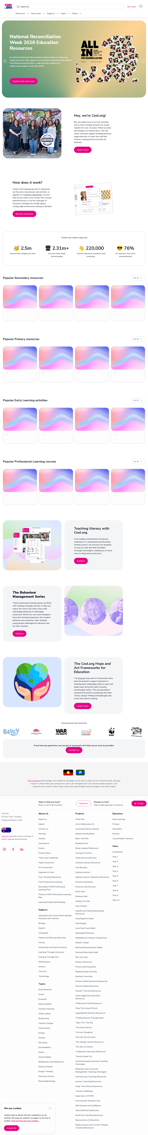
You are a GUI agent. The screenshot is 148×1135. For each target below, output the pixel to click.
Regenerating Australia (86, 971)
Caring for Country (83, 853)
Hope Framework (46, 862)
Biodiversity (43, 1018)
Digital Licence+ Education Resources (92, 877)
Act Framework (45, 867)
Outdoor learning (46, 1009)
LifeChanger (80, 923)
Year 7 (115, 885)
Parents (116, 833)
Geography (43, 933)
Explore (81, 560)
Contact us (74, 750)
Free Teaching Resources (49, 877)
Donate (139, 803)
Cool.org (27, 189)
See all (138, 278)
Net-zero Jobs (81, 957)
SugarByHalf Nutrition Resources (90, 1013)
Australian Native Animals (87, 829)
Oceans (41, 1037)
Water (41, 1052)
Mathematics (44, 962)
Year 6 (115, 881)
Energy (41, 1033)
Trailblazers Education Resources (90, 1051)
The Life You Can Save (85, 1037)
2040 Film (80, 819)
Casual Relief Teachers (122, 838)
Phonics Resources (83, 962)
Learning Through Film (48, 957)
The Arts (42, 971)
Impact (41, 824)
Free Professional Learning (50, 882)
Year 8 (115, 890)
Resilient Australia (83, 976)
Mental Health (45, 1004)
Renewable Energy (46, 1081)
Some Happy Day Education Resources (87, 997)
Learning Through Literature (51, 952)
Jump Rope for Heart (84, 918)
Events (41, 848)
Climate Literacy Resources (87, 862)
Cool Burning (81, 867)
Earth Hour (80, 891)
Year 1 (115, 856)
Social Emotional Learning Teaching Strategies (91, 1062)
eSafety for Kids (82, 901)
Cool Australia (34, 780)
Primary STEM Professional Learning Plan (54, 896)
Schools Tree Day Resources (88, 991)
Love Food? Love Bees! (85, 928)
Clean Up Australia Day (85, 858)
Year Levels (38, 13)
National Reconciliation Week (88, 947)
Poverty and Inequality (85, 966)
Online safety (44, 1013)
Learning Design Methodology (51, 902)
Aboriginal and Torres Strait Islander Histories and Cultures (55, 917)
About (77, 13)
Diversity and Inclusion (85, 886)
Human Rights (44, 1057)
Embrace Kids (81, 896)
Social (41, 994)
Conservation (44, 1028)
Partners (42, 833)
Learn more (82, 149)
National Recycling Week (86, 952)
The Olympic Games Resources (89, 1042)
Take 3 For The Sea (84, 1022)
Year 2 (115, 861)
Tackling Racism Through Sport (89, 1018)
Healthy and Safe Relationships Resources (89, 912)
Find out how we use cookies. (25, 1121)
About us (42, 819)
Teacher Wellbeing (84, 1091)
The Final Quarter (83, 1027)
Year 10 (115, 900)
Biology (41, 923)
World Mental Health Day (87, 1110)
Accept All (11, 1128)
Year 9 (115, 895)
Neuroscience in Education (87, 1120)
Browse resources (24, 213)
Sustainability (44, 1047)
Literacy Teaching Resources (88, 1081)
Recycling (42, 1042)
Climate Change (45, 1023)
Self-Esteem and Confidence (88, 1105)
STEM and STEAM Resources (88, 1003)
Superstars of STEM (84, 1096)
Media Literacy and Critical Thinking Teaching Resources (91, 1126)
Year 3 (115, 866)
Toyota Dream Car (83, 1056)
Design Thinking (45, 1071)
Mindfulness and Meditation (51, 1062)
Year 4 (115, 871)
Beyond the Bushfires (85, 833)
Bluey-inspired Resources (86, 848)
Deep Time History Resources (88, 1086)
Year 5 (115, 876)
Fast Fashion (81, 906)
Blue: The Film (82, 838)
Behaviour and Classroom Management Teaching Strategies (91, 1070)
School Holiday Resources (87, 986)
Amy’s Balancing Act (84, 824)
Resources (22, 13)
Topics (65, 13)
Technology (43, 976)
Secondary (117, 829)
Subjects (53, 13)
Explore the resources (24, 81)
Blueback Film (81, 843)
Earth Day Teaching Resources (89, 1115)
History (41, 942)
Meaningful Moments (84, 933)
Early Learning (118, 819)
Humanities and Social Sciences (52, 947)
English (41, 928)
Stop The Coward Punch (86, 1008)
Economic (42, 999)
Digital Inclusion (82, 872)
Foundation (117, 852)
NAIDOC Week (82, 942)
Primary (115, 824)
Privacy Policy (44, 853)
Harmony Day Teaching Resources (90, 1076)
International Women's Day (87, 1100)
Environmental (45, 989)
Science (41, 966)
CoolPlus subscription (33, 195)
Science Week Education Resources (91, 981)
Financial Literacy (46, 1076)
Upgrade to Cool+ (46, 872)
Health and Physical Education (52, 937)
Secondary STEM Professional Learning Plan (51, 888)
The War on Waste (84, 1046)
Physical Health (45, 1066)
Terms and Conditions (48, 858)
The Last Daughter (84, 1032)
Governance (43, 843)
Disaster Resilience (84, 882)
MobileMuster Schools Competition (91, 938)
